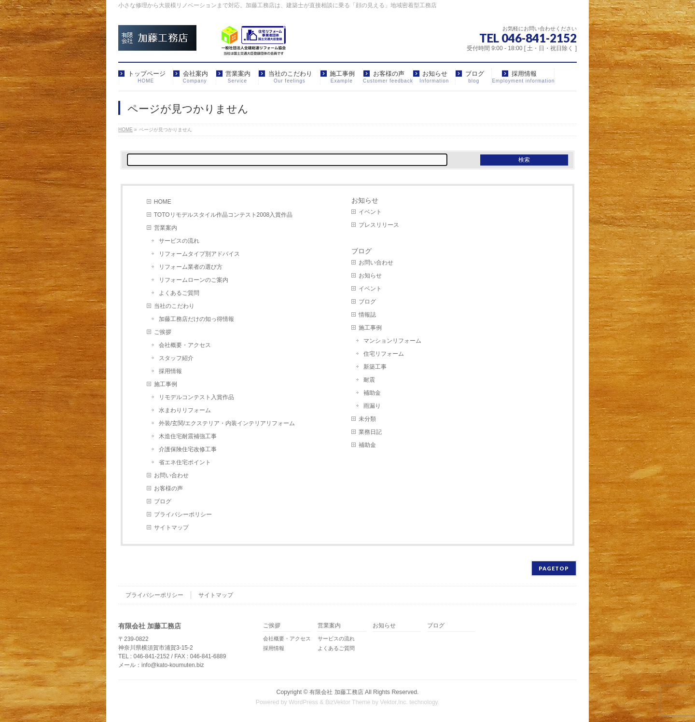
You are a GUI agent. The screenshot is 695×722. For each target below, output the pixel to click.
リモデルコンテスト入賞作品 (196, 397)
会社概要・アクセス (185, 345)
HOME (162, 201)
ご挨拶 (162, 332)
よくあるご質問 (179, 293)
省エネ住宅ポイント (185, 462)
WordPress (303, 702)
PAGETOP (554, 568)
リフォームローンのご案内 (193, 280)
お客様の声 (168, 488)
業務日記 (370, 432)
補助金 (372, 392)
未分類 (367, 419)
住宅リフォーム (383, 353)
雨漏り (372, 406)
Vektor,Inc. (394, 702)
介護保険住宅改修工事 (188, 449)
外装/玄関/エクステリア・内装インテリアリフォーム (227, 423)
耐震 (369, 379)
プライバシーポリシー (183, 514)
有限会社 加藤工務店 (336, 692)
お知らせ (364, 200)
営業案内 (165, 227)
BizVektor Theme (348, 702)
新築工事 (375, 366)
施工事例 (165, 384)
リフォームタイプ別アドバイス (199, 253)
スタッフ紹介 (176, 358)
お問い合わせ (171, 475)
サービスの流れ (179, 240)
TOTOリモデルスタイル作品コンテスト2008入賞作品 (223, 214)
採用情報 (170, 371)
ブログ (162, 501)
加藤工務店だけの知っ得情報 (196, 319)
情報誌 (367, 314)
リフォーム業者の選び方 (190, 267)
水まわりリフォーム (185, 410)
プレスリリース (379, 225)
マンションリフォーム (392, 340)
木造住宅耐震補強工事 (188, 436)
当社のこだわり (174, 306)
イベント (370, 211)
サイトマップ (171, 527)
